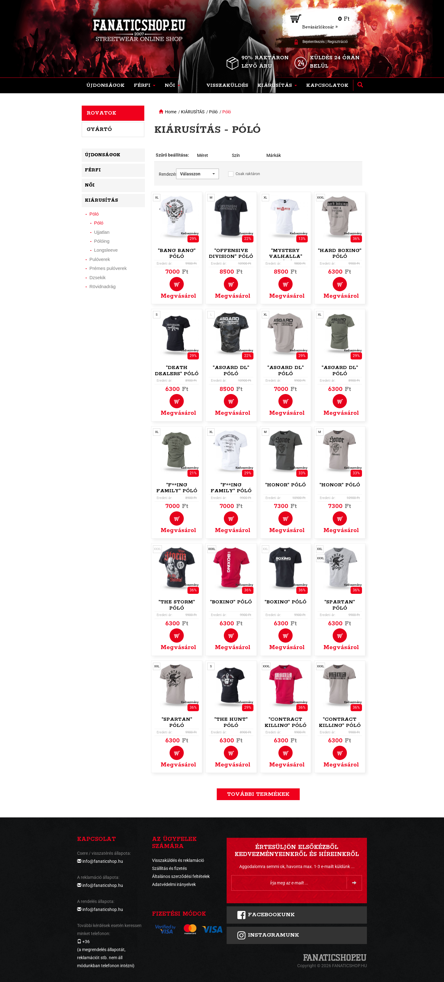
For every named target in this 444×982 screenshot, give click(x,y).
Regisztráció (337, 42)
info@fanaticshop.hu (102, 861)
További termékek (258, 794)
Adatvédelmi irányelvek (174, 884)
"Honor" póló (285, 485)
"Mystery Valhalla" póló (285, 256)
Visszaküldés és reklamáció (178, 860)
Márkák (273, 155)
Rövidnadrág (102, 286)
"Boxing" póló (231, 602)
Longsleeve (106, 250)
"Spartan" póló (339, 605)
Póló (213, 111)
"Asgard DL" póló (231, 370)
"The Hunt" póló (231, 722)
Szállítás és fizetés (169, 868)
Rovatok (101, 113)
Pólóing (101, 241)
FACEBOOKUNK (266, 915)
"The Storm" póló (176, 605)
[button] (144, 85)
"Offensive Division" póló (231, 253)
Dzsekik (97, 277)
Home (170, 111)
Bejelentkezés (313, 42)
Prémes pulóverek (108, 268)
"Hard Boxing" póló (339, 253)
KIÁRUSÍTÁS (192, 111)
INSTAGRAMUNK (268, 935)
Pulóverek (99, 259)
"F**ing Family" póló (176, 488)
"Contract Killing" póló (285, 722)
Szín (236, 155)
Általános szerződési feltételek (181, 876)
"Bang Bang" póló (176, 253)
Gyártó (99, 129)
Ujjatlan (101, 232)
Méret (202, 155)
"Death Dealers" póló (177, 370)
